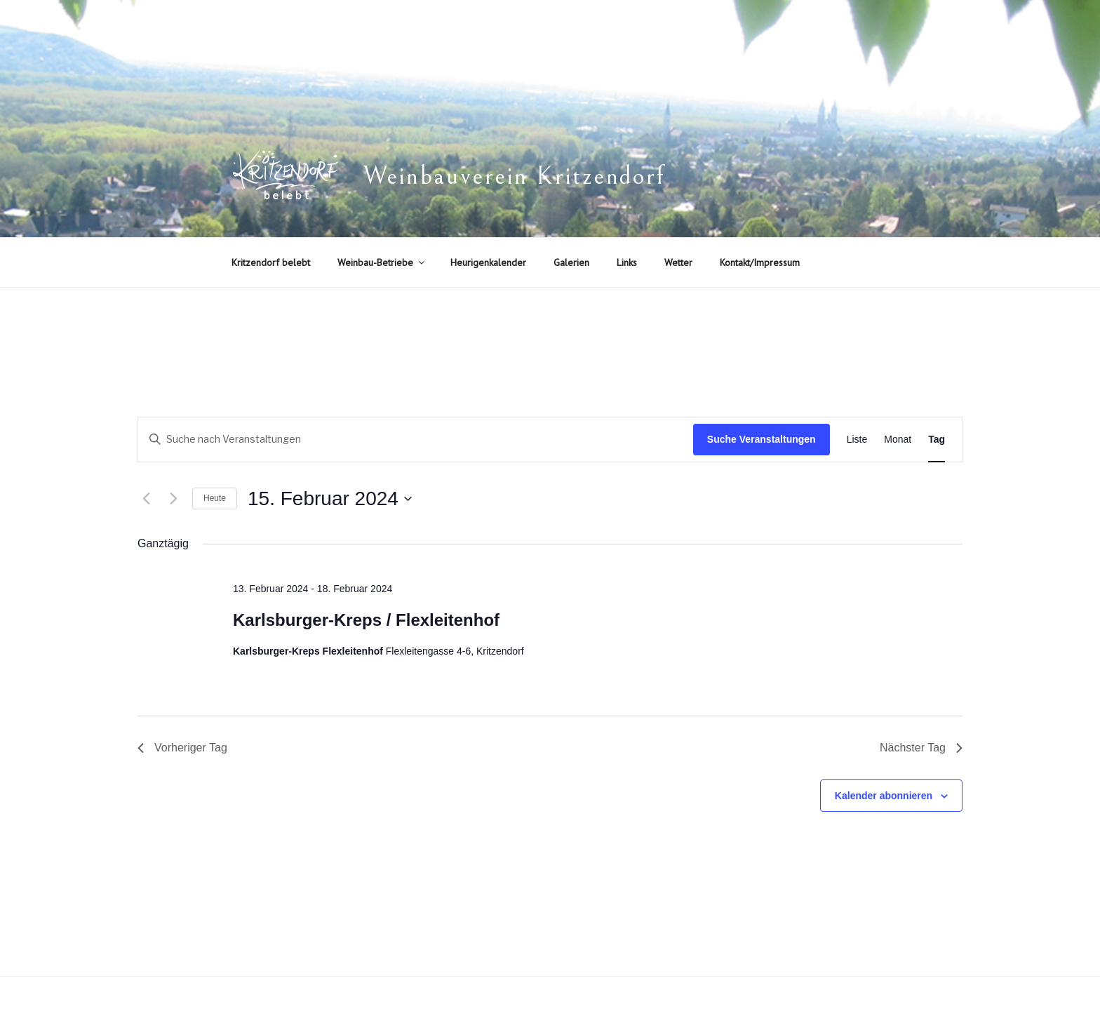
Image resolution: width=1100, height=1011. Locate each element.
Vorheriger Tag (182, 748)
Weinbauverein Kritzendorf (514, 176)
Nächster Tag (921, 748)
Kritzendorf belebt (271, 262)
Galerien (571, 262)
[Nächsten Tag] (173, 498)
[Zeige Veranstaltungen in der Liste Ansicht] (857, 439)
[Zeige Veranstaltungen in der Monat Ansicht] (897, 439)
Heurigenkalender (488, 262)
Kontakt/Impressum (760, 262)
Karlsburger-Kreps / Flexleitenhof (366, 619)
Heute (214, 498)
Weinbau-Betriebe (382, 262)
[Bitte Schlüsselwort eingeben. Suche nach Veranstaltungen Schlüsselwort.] (415, 439)
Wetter (678, 262)
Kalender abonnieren (883, 795)
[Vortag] (146, 498)
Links (627, 262)
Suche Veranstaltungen (761, 439)
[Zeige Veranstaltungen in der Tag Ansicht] (936, 439)
